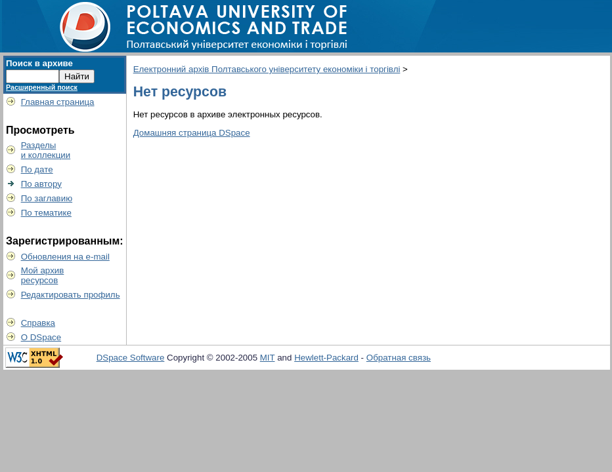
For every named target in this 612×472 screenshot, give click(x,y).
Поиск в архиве (39, 63)
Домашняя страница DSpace (191, 133)
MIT (267, 358)
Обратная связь (398, 358)
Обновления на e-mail (65, 257)
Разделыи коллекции (46, 150)
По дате (37, 169)
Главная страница (58, 102)
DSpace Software (131, 358)
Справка (38, 323)
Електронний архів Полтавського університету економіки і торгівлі (267, 69)
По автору (41, 184)
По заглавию (47, 198)
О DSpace (41, 337)
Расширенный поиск (41, 87)
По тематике (46, 213)
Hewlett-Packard (326, 358)
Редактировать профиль (70, 295)
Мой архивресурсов (42, 275)
